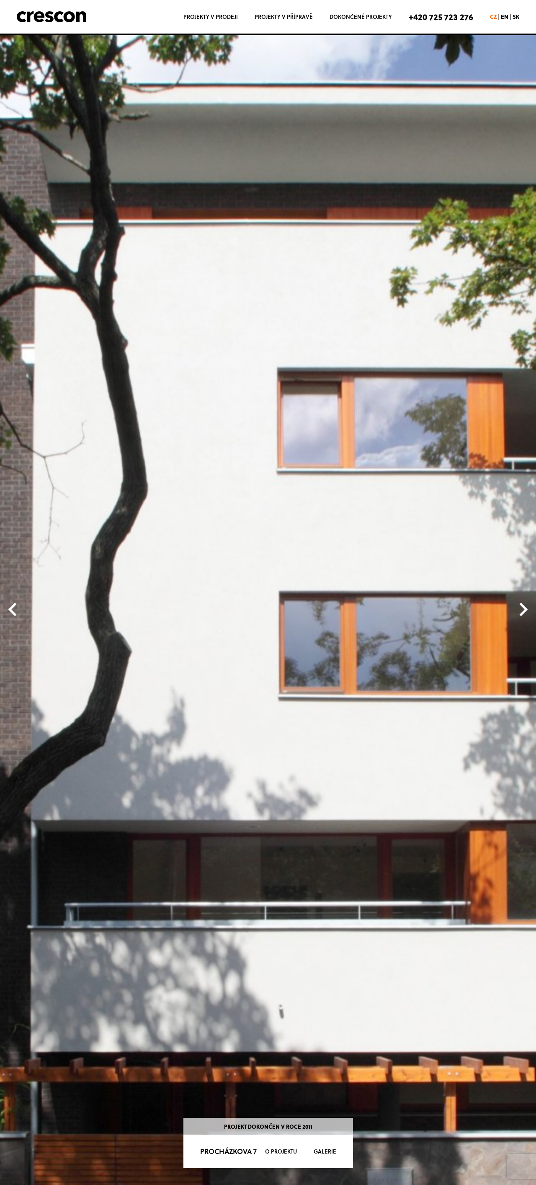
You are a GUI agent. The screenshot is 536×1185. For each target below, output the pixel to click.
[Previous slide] (13, 609)
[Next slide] (522, 609)
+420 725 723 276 (441, 16)
